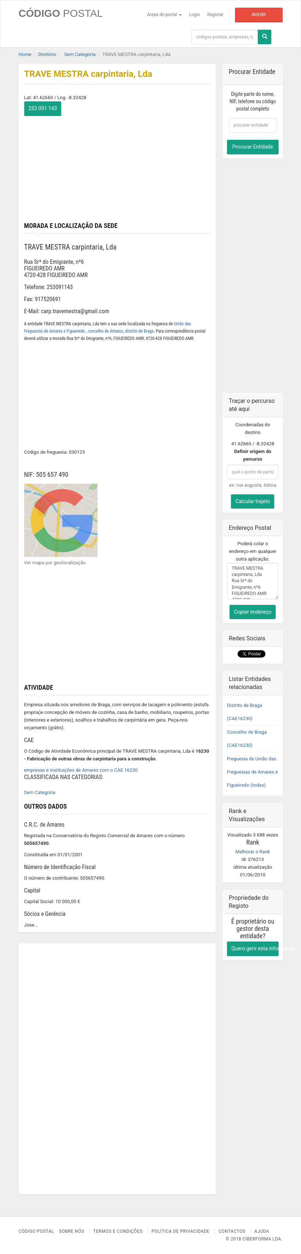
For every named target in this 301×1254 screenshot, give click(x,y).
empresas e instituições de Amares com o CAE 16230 (81, 770)
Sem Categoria (39, 792)
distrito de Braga (139, 331)
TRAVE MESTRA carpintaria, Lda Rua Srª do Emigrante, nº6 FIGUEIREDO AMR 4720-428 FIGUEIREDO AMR (253, 581)
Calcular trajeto (252, 501)
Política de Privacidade (180, 1231)
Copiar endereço (252, 612)
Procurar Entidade (252, 147)
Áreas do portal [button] (164, 14)
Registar (215, 14)
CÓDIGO (61, 13)
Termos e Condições (118, 1231)
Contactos (232, 1231)
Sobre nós (71, 1231)
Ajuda (261, 1231)
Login (194, 14)
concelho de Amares (105, 331)
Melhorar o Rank (252, 851)
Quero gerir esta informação (255, 948)
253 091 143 (43, 108)
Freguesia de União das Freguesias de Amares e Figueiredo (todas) (252, 772)
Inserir (258, 14)
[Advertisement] (117, 167)
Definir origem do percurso (252, 455)
